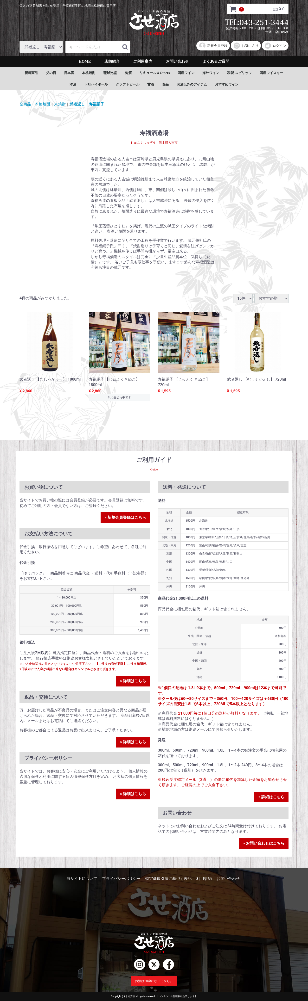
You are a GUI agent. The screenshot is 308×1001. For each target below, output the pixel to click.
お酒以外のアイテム (192, 84)
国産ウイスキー (271, 73)
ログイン (275, 45)
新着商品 (31, 73)
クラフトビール (127, 84)
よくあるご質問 (215, 61)
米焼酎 (60, 104)
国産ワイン (186, 73)
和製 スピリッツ (239, 73)
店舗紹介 (112, 61)
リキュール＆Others (155, 73)
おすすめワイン (226, 84)
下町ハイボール (96, 84)
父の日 (51, 73)
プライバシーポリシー (121, 878)
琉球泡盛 (110, 73)
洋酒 (73, 84)
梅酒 (128, 73)
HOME (85, 61)
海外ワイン (210, 73)
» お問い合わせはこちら (263, 843)
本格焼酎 (89, 73)
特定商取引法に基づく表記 (168, 878)
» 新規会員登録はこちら (125, 517)
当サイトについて (81, 878)
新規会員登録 (213, 45)
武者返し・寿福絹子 (87, 104)
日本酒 (69, 73)
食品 (165, 84)
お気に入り (245, 45)
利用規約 (204, 878)
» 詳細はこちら (133, 681)
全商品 (25, 104)
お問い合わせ (177, 61)
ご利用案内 (142, 61)
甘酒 (150, 84)
